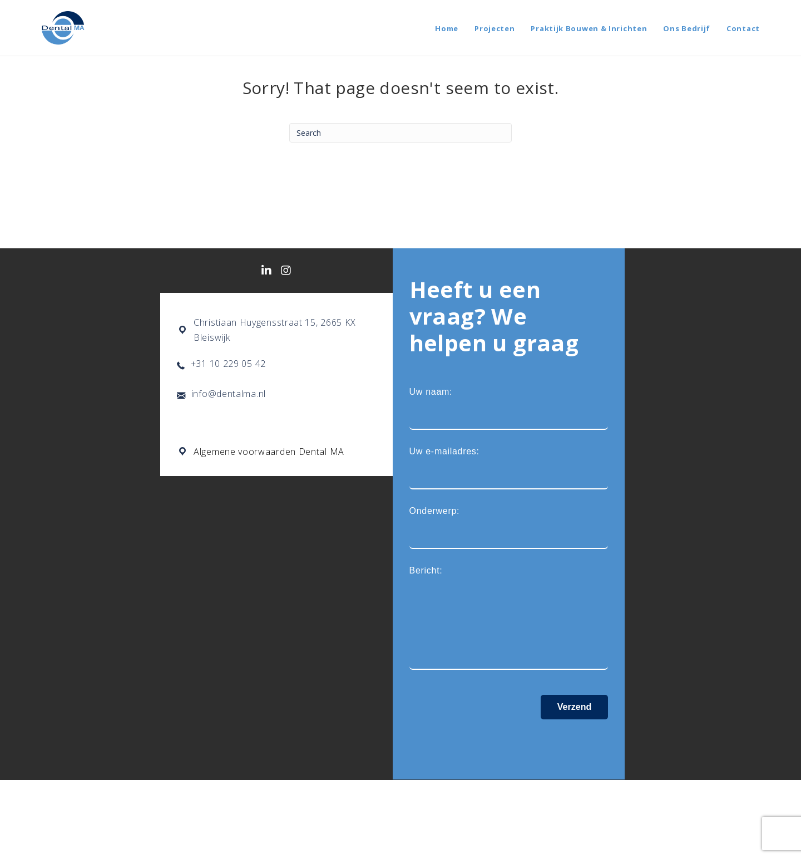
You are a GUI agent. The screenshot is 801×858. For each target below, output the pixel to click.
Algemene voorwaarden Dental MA (269, 451)
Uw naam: (509, 408)
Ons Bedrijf (686, 28)
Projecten (494, 28)
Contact (743, 28)
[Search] (400, 133)
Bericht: (509, 618)
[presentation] (493, 741)
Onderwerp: (509, 527)
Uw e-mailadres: (509, 468)
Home (446, 28)
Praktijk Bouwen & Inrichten (589, 28)
